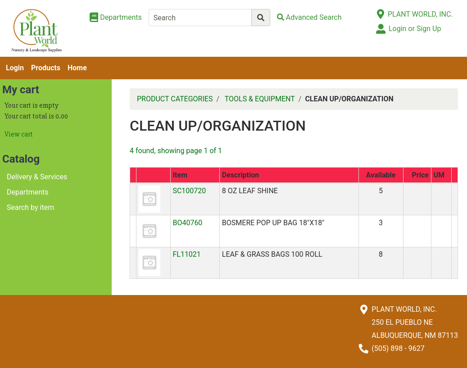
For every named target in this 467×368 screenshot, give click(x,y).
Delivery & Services (37, 177)
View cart (19, 134)
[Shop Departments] (116, 17)
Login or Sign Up (415, 28)
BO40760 (187, 222)
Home (77, 68)
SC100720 (189, 190)
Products (45, 68)
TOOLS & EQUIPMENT (260, 99)
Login (15, 68)
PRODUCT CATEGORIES (175, 99)
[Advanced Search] (309, 17)
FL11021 (186, 254)
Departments (28, 192)
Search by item (30, 207)
